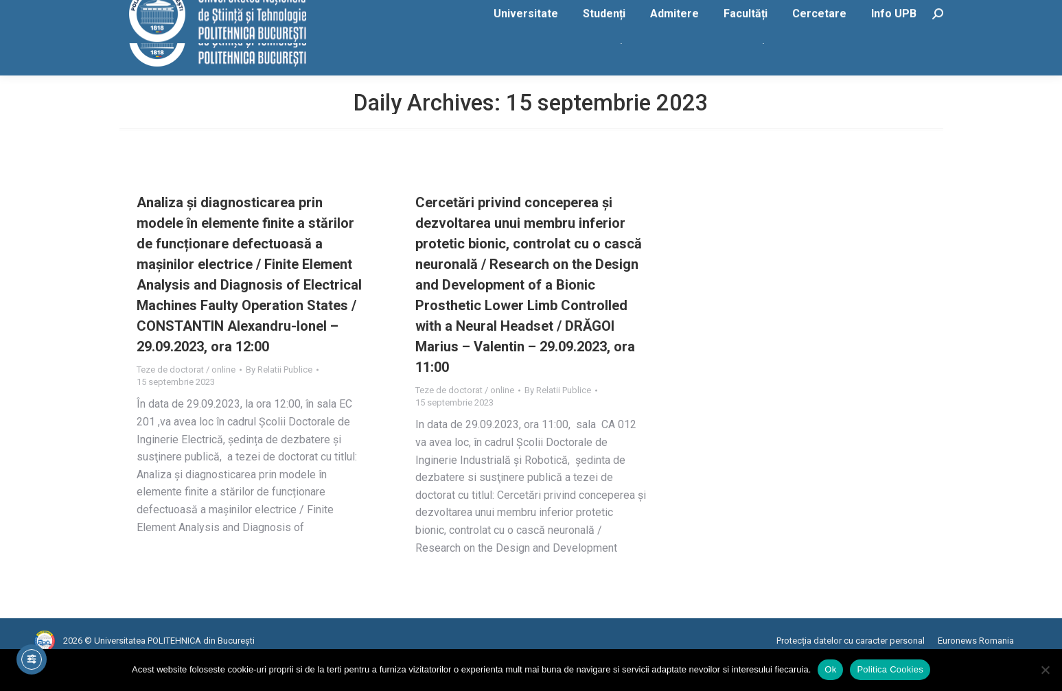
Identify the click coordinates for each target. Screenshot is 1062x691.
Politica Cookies (890, 669)
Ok (830, 669)
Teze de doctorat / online (186, 397)
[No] (1045, 670)
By (279, 397)
